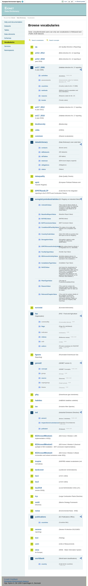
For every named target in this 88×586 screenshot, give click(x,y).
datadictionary (41, 142)
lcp (36, 496)
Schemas (7, 38)
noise (37, 511)
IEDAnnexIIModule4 (43, 453)
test (36, 538)
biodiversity (40, 124)
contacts (44, 148)
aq (36, 47)
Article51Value (46, 205)
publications (40, 517)
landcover (39, 470)
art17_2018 (40, 116)
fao (36, 314)
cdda (37, 130)
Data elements (9, 34)
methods (44, 90)
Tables (6, 30)
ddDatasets (45, 152)
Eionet (13, 18)
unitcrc (43, 346)
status (43, 169)
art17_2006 (40, 67)
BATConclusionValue (48, 223)
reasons (44, 96)
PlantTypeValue (46, 281)
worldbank (39, 558)
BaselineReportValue (48, 214)
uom (37, 544)
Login (65, 1)
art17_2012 (40, 107)
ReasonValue (46, 286)
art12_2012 (40, 53)
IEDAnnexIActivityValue (49, 256)
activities (44, 75)
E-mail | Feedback (11, 579)
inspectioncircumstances (50, 423)
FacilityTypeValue (47, 252)
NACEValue (45, 267)
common (39, 136)
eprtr (37, 182)
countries (44, 86)
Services (7, 46)
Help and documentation (13, 22)
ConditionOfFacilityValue (50, 227)
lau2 (37, 482)
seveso (38, 529)
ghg (36, 395)
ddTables (44, 156)
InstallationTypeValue (48, 263)
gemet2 (38, 363)
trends (43, 100)
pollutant (44, 429)
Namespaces (9, 50)
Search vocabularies (38, 40)
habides (38, 400)
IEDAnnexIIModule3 (43, 444)
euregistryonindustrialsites (46, 199)
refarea (43, 337)
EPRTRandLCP (41, 191)
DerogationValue (47, 239)
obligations (45, 165)
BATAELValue (46, 219)
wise (37, 550)
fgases (38, 355)
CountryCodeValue (47, 234)
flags (43, 326)
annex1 (43, 418)
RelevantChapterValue (49, 294)
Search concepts (54, 40)
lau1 (37, 476)
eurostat (38, 308)
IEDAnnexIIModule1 (43, 436)
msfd (37, 502)
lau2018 (38, 488)
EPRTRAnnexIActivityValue (50, 246)
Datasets (7, 26)
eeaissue (44, 161)
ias (36, 406)
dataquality (40, 176)
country (44, 564)
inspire (38, 461)
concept (44, 369)
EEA (13, 1)
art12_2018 (40, 59)
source (43, 378)
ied (36, 412)
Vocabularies (9, 42)
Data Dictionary (21, 18)
